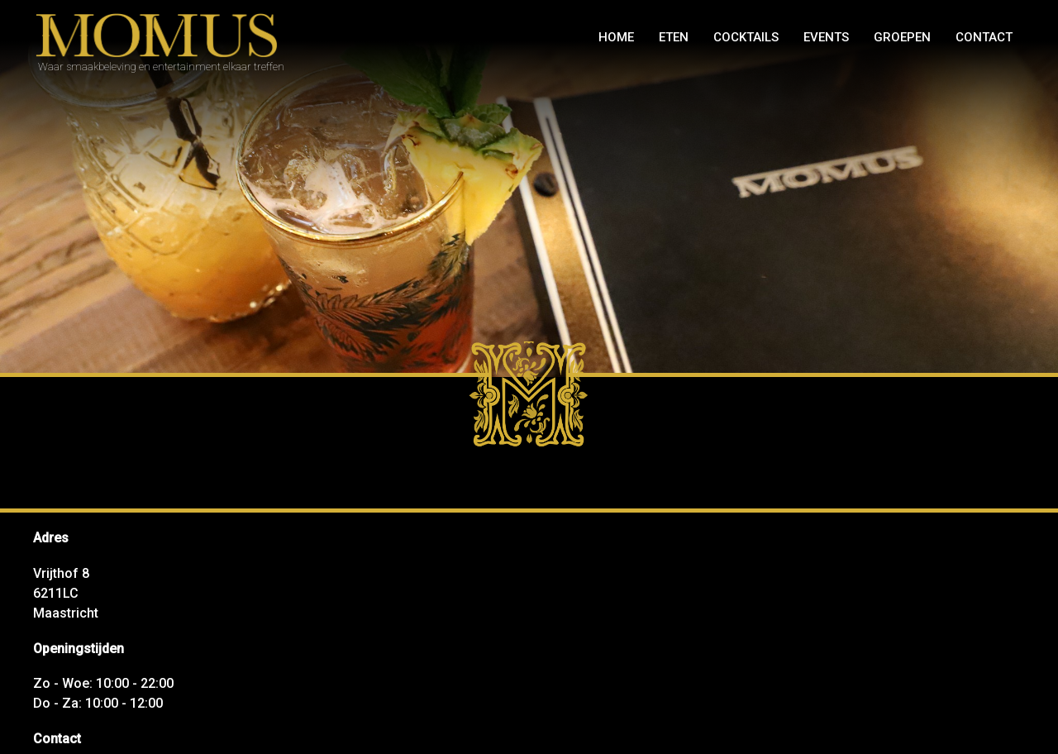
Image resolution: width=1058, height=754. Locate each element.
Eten (674, 37)
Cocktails (746, 37)
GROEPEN (902, 37)
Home (616, 37)
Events (826, 37)
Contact (984, 37)
